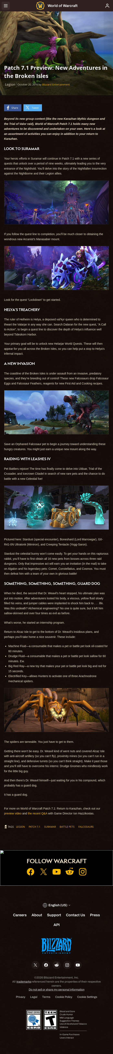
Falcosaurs (86, 826)
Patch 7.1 (34, 826)
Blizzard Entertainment (56, 84)
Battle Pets (67, 826)
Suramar (50, 826)
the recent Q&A (37, 813)
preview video (13, 813)
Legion (20, 826)
